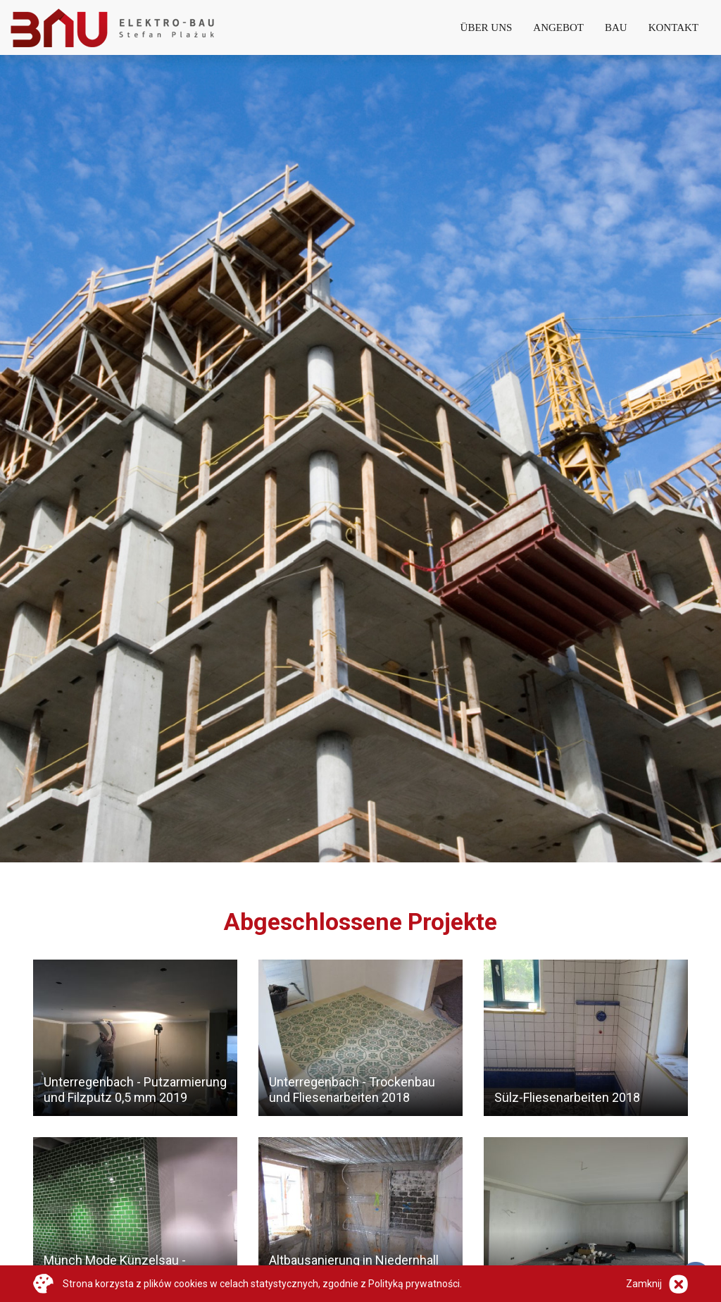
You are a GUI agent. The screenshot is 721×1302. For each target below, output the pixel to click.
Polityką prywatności (414, 1283)
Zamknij (644, 1283)
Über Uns (486, 27)
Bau (616, 27)
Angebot (558, 27)
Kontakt (673, 27)
